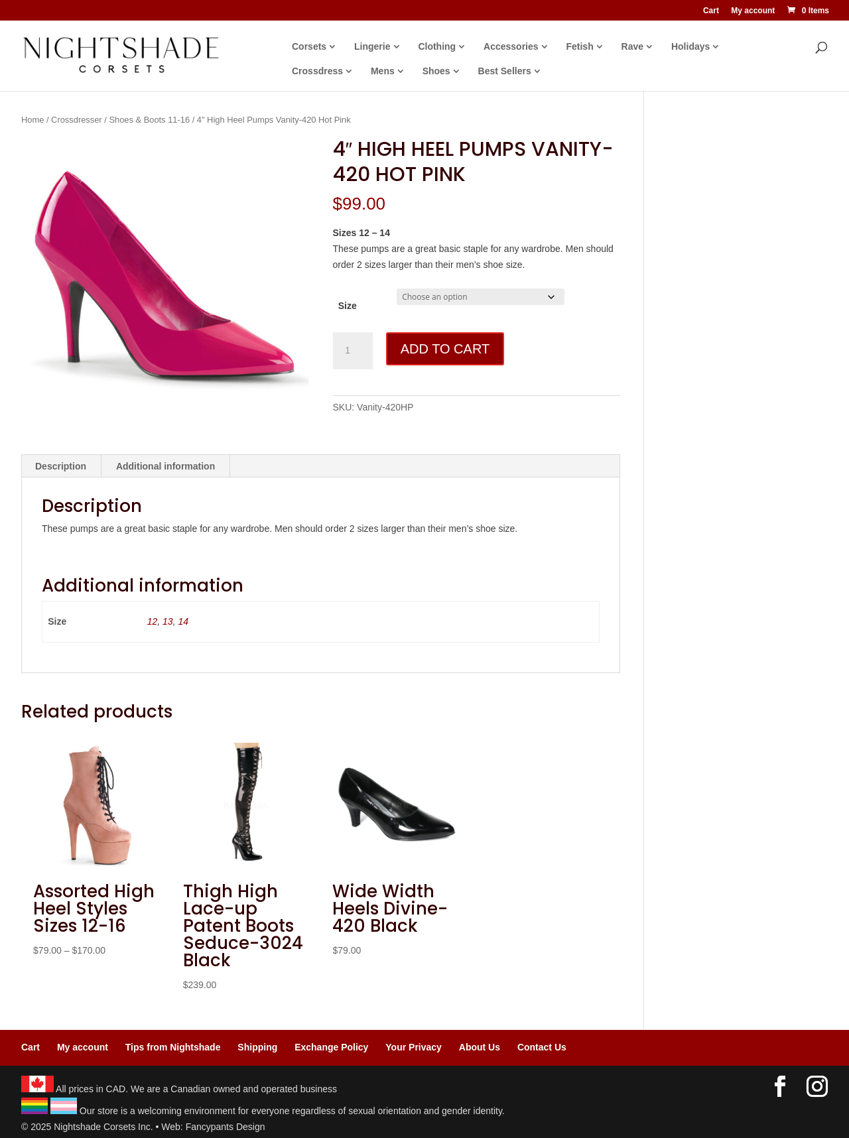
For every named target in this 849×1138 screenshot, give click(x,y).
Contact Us (541, 1047)
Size (347, 305)
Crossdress (317, 71)
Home (32, 120)
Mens (383, 71)
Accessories (511, 47)
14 (183, 621)
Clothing (437, 47)
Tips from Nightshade (173, 1047)
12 (152, 621)
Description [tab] (60, 466)
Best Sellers (504, 71)
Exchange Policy (331, 1047)
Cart (711, 11)
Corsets (309, 47)
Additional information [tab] (165, 466)
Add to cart (445, 349)
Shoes (436, 71)
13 (168, 621)
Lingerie (372, 47)
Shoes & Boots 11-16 (149, 120)
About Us (479, 1047)
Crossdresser (76, 120)
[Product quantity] (353, 350)
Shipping (257, 1047)
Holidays (690, 47)
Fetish (579, 47)
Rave (632, 47)
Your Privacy (413, 1047)
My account (753, 11)
